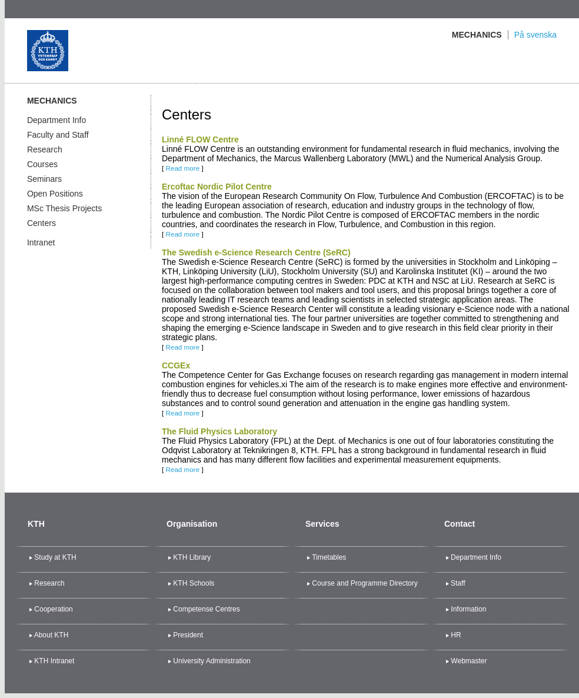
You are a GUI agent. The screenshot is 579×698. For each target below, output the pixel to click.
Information (468, 609)
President (188, 635)
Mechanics (477, 34)
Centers (41, 223)
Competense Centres (206, 609)
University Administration (211, 661)
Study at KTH (55, 557)
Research (44, 149)
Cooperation (53, 609)
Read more (182, 168)
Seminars (44, 179)
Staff (458, 583)
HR (456, 635)
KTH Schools (193, 583)
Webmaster (469, 661)
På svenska (535, 34)
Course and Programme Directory (364, 583)
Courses (42, 164)
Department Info (56, 120)
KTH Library (192, 557)
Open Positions (55, 193)
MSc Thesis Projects (64, 208)
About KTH (51, 635)
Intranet (41, 242)
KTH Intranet (54, 661)
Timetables (329, 557)
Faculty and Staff (58, 134)
